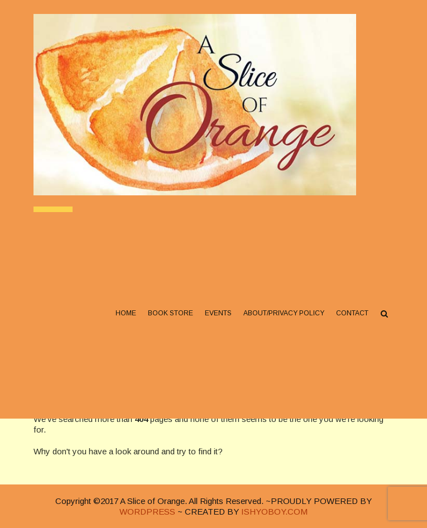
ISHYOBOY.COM (274, 511)
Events (218, 313)
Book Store (170, 313)
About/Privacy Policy (283, 313)
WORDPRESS (147, 511)
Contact (352, 313)
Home (126, 313)
